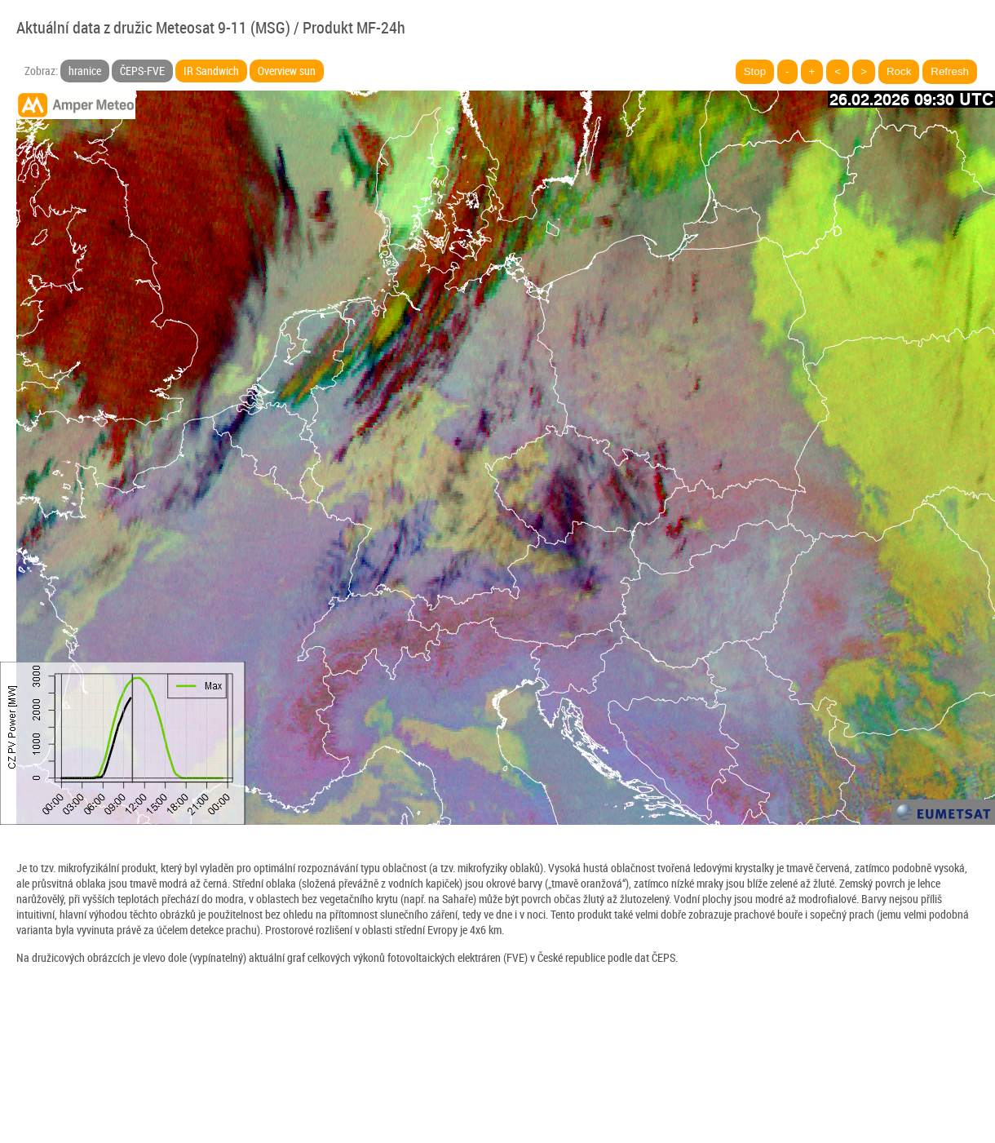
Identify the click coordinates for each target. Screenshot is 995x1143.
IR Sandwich (211, 70)
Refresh (950, 71)
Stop (755, 71)
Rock (899, 71)
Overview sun (287, 70)
